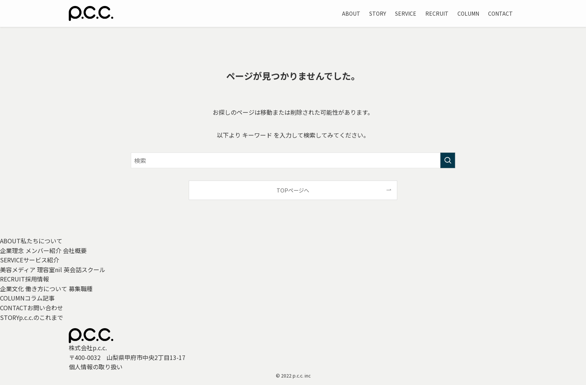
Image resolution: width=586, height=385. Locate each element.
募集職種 (81, 288)
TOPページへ (293, 190)
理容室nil (49, 269)
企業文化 (12, 288)
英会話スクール (84, 269)
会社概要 (75, 250)
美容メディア (18, 269)
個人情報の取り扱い (96, 366)
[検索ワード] (293, 160)
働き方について (46, 288)
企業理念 (12, 250)
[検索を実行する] (447, 160)
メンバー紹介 (43, 250)
